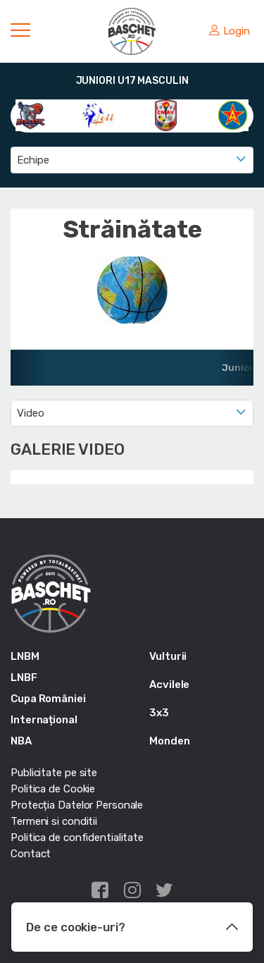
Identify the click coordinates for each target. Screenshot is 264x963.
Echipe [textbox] (33, 160)
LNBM (25, 656)
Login (229, 31)
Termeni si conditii (54, 821)
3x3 (159, 712)
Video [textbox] (30, 413)
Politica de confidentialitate (77, 837)
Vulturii (168, 656)
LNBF (24, 677)
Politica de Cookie (53, 789)
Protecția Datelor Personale (77, 805)
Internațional (44, 719)
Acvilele (169, 684)
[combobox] (132, 160)
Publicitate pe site (54, 772)
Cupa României (48, 698)
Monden (169, 741)
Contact (31, 853)
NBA (21, 741)
